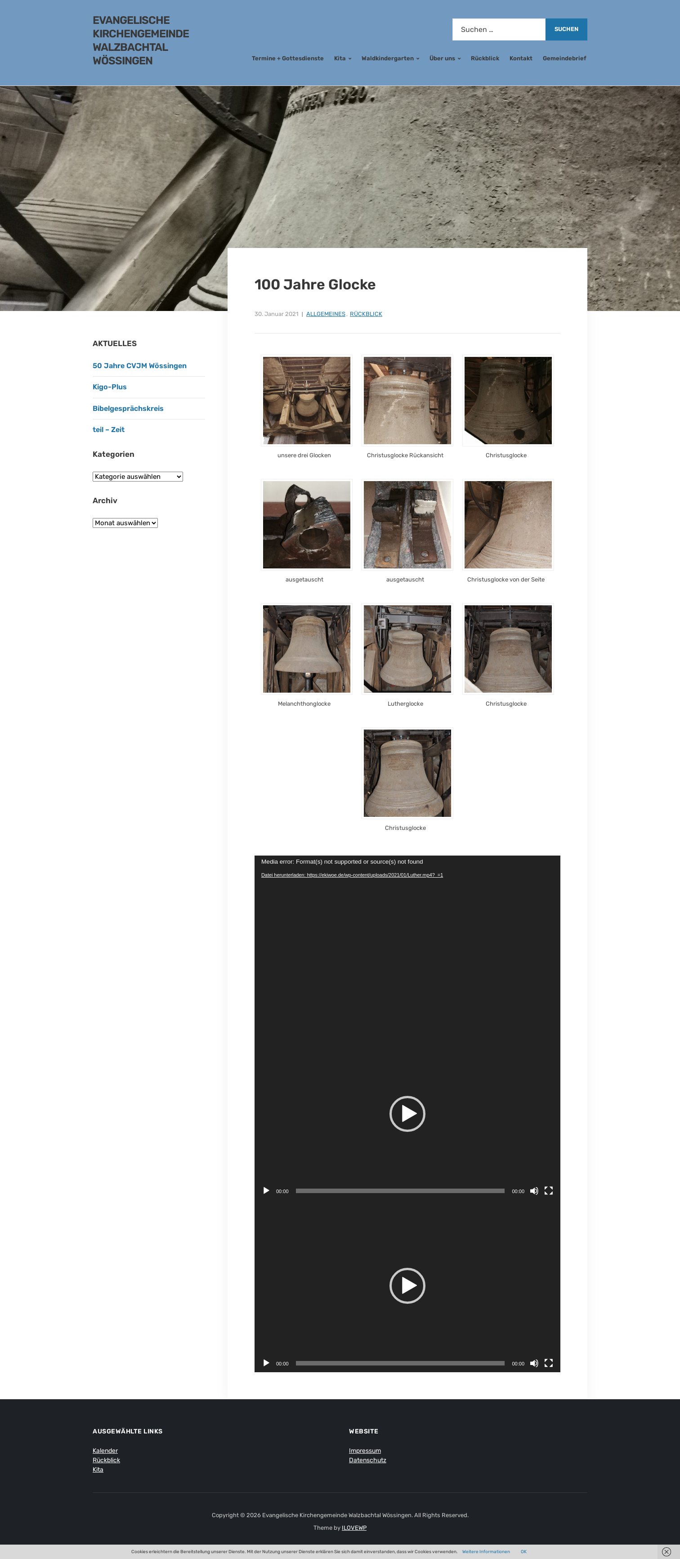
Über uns (442, 58)
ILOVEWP (354, 1527)
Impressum (365, 1451)
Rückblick (485, 58)
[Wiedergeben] (266, 1190)
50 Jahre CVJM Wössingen (140, 365)
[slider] (400, 1191)
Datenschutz (367, 1460)
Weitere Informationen (486, 1551)
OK (524, 1551)
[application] (407, 942)
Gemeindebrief (564, 58)
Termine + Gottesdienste (288, 58)
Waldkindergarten (388, 58)
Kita (340, 58)
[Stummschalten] (534, 1190)
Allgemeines (325, 314)
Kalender (105, 1451)
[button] (407, 1114)
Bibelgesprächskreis (128, 408)
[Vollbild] (548, 1190)
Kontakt (521, 58)
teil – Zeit (109, 429)
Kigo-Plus (110, 387)
